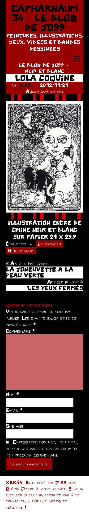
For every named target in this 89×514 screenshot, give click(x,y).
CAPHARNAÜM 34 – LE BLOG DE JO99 (44, 18)
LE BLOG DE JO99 (41, 65)
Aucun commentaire (45, 91)
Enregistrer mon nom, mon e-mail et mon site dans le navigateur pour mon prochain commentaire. (42, 448)
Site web (14, 426)
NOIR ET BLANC (44, 71)
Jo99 (25, 85)
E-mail (14, 410)
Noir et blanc (21, 250)
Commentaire (20, 331)
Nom (12, 394)
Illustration (49, 243)
